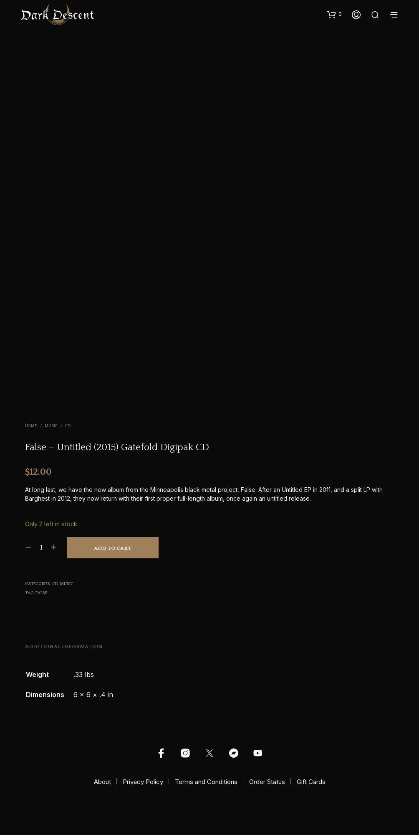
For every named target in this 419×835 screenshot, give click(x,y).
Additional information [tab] (64, 646)
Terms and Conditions (206, 782)
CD (68, 426)
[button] (334, 14)
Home (31, 426)
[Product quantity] (41, 547)
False (41, 593)
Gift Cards (311, 782)
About (102, 782)
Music (51, 426)
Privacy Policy (143, 782)
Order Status (267, 782)
